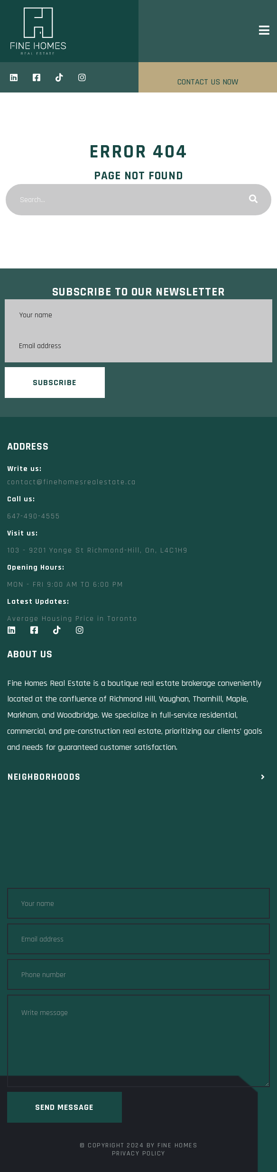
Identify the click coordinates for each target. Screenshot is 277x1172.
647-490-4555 (33, 516)
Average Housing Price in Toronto (72, 619)
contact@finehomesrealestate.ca (71, 482)
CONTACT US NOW (207, 81)
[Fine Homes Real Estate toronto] (138, 841)
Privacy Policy (139, 1153)
